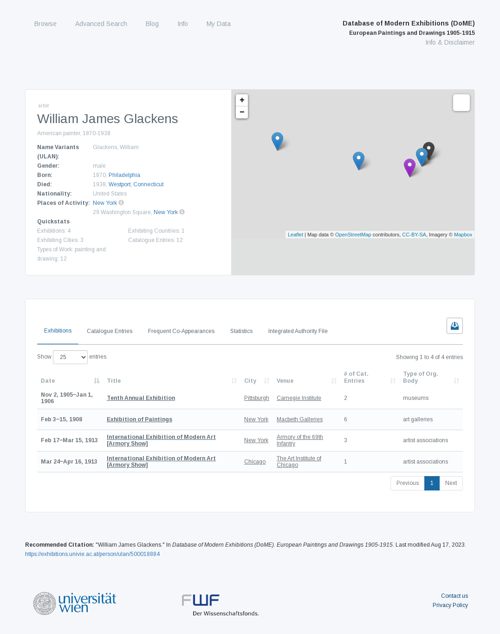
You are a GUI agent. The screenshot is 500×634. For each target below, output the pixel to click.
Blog (152, 23)
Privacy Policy (450, 605)
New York (105, 203)
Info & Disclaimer (450, 42)
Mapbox (463, 234)
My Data (219, 23)
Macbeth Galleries (300, 419)
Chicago (255, 461)
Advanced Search (101, 23)
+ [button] (242, 100)
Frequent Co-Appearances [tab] (181, 331)
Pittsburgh (256, 398)
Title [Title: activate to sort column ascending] (114, 381)
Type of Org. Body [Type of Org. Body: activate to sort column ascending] (420, 377)
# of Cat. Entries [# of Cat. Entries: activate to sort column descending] (356, 377)
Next (451, 483)
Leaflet (295, 234)
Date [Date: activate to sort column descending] (48, 381)
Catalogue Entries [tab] (109, 331)
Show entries (71, 357)
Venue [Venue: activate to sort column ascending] (285, 381)
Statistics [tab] (241, 331)
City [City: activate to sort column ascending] (250, 381)
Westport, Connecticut (136, 184)
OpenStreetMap (353, 234)
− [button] (242, 112)
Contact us (454, 596)
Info (182, 23)
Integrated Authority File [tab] (298, 331)
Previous (407, 483)
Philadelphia (124, 175)
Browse (45, 23)
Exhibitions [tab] (57, 330)
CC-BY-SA (414, 234)
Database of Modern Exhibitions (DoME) (409, 28)
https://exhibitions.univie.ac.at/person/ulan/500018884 (92, 554)
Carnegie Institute (299, 398)
